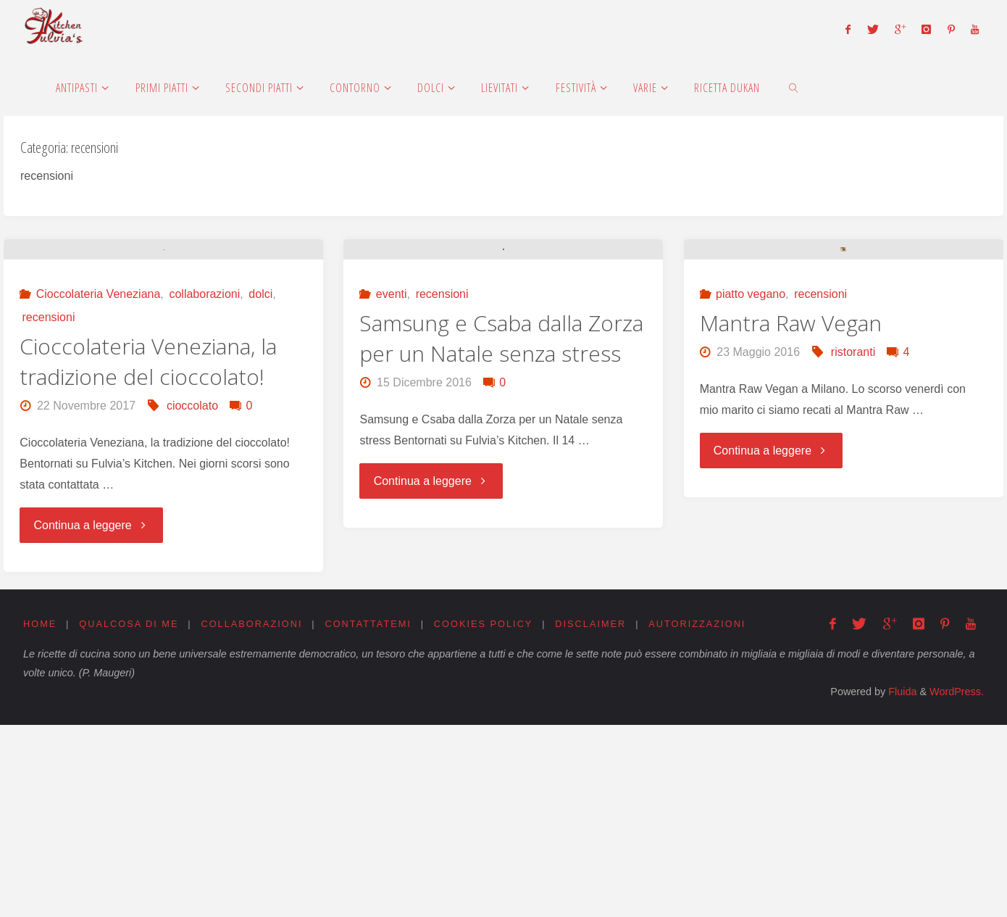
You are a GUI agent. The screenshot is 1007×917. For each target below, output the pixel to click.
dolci (260, 487)
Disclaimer (591, 815)
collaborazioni (204, 487)
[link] (793, 87)
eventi (391, 491)
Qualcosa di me (129, 815)
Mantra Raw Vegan (791, 520)
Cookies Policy (484, 815)
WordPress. (956, 884)
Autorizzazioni (698, 815)
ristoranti (853, 549)
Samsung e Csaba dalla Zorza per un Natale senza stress (501, 535)
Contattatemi (368, 815)
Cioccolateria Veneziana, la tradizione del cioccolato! (148, 554)
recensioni (48, 510)
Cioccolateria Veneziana (98, 487)
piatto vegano (750, 491)
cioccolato (192, 598)
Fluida (900, 884)
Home (40, 815)
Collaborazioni (252, 815)
